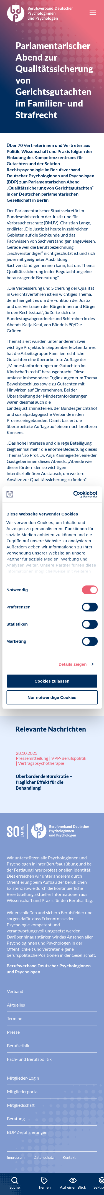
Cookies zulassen (52, 681)
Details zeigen (73, 664)
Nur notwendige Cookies (52, 697)
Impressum (16, 1157)
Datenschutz (44, 1157)
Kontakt (69, 1157)
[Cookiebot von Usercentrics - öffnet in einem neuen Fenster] (74, 494)
